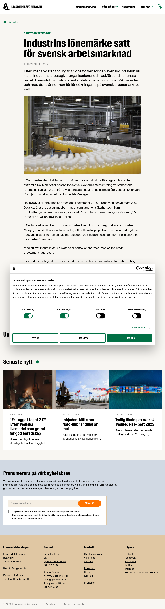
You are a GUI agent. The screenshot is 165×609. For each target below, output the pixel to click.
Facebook (130, 557)
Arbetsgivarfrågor (37, 33)
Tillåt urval (82, 338)
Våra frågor (110, 7)
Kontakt (88, 575)
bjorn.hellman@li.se (55, 561)
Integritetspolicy (75, 604)
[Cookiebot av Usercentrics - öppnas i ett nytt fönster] (138, 268)
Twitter (128, 565)
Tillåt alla (129, 338)
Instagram (130, 561)
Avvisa (35, 338)
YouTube (129, 569)
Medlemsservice (87, 7)
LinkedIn (129, 554)
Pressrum (89, 568)
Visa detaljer (139, 327)
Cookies (50, 604)
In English (89, 582)
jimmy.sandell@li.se (55, 583)
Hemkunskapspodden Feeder (141, 572)
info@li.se (17, 575)
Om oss (147, 7)
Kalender (89, 572)
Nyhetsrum (130, 7)
